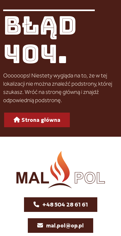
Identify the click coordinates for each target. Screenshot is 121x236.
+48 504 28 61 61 (65, 204)
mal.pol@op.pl (65, 225)
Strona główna (40, 119)
